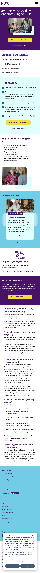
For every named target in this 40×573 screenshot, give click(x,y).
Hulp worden (6, 493)
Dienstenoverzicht (8, 477)
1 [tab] (17, 242)
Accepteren (12, 566)
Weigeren (27, 566)
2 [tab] (19, 242)
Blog (3, 516)
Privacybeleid (16, 547)
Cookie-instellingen (20, 562)
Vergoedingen (6, 480)
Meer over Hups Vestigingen (18, 128)
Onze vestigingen (7, 512)
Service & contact (7, 509)
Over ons (5, 506)
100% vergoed (15, 68)
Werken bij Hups (7, 519)
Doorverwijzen (6, 522)
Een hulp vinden (7, 474)
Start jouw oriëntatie (20, 40)
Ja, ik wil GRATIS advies (18, 122)
